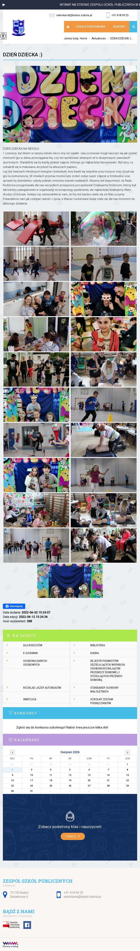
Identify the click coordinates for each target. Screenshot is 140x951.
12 (70, 775)
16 (12, 780)
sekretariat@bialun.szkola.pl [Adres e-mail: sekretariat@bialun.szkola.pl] (82, 896)
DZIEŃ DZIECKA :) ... (119, 38)
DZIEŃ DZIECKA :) (22, 54)
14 (108, 775)
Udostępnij (14, 606)
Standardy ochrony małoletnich (104, 689)
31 (31, 791)
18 (51, 780)
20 (89, 780)
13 (89, 775)
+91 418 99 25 (118, 15)
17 (31, 780)
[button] (4, 5)
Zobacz (73, 836)
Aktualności (96, 38)
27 (89, 785)
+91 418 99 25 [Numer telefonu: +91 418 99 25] (73, 892)
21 (108, 780)
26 (70, 785)
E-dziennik (30, 653)
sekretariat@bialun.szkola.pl (70, 15)
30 (12, 791)
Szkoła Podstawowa (90, 26)
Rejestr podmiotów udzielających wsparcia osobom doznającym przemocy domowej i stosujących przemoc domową (107, 670)
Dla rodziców (32, 645)
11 (51, 775)
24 (31, 785)
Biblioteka (97, 645)
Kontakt (119, 26)
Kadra (94, 653)
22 (127, 780)
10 (31, 775)
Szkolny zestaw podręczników (101, 701)
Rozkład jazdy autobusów (42, 687)
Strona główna (68, 26)
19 (70, 780)
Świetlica (29, 699)
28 (108, 785)
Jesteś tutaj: (72, 38)
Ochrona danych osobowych (35, 662)
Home (83, 38)
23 (12, 785)
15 (127, 775)
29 (127, 785)
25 (51, 785)
